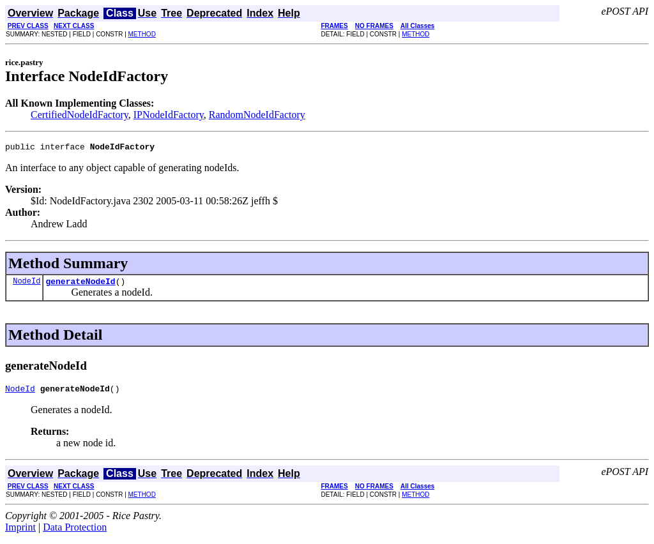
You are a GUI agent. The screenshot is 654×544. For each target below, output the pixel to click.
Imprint (20, 532)
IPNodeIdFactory (168, 114)
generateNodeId (80, 285)
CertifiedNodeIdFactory (79, 114)
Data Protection (75, 532)
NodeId (26, 284)
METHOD (142, 34)
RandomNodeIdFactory (257, 114)
